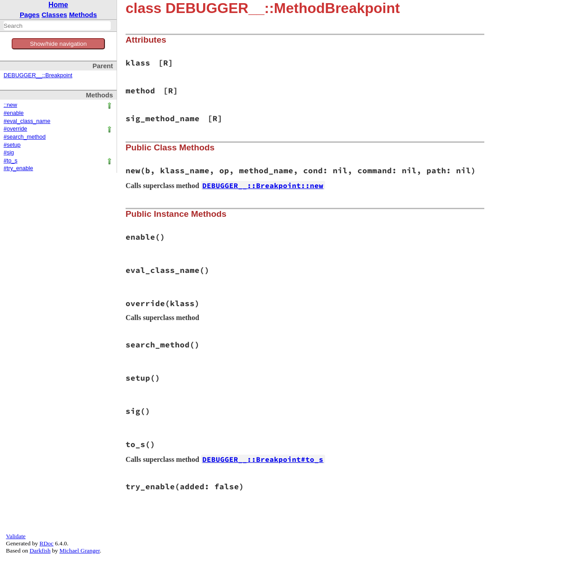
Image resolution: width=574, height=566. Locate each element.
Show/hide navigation (58, 43)
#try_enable (18, 168)
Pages (30, 14)
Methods (83, 14)
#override (15, 129)
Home (58, 5)
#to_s (10, 161)
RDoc (46, 543)
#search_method (25, 137)
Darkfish (40, 550)
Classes (54, 14)
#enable (14, 113)
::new (10, 105)
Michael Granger (80, 550)
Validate (16, 536)
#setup (12, 145)
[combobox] (57, 25)
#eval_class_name (27, 121)
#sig (9, 152)
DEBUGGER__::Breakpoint (38, 75)
